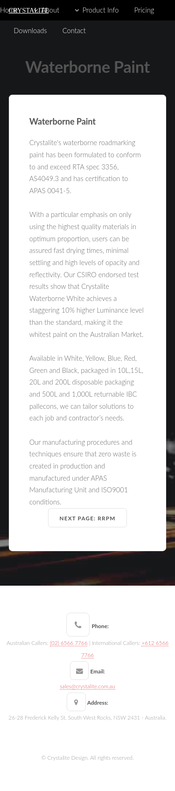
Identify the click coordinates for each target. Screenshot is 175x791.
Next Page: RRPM (88, 518)
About (50, 10)
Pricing (144, 10)
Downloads (30, 31)
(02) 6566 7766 (68, 642)
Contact (74, 31)
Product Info (101, 10)
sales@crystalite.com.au (87, 686)
